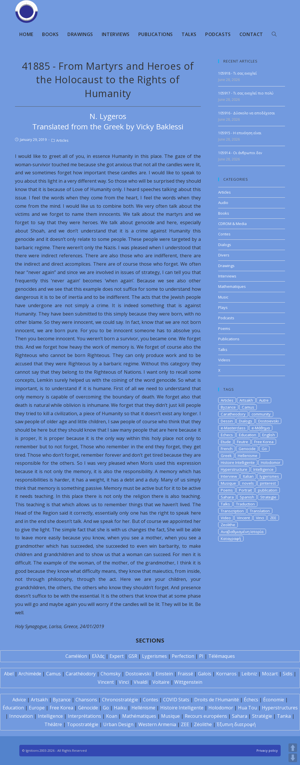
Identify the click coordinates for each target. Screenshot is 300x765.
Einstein (164, 673)
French (227, 448)
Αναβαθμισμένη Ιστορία (242, 531)
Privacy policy (267, 750)
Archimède (29, 673)
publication (267, 490)
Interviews (227, 276)
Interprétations (84, 716)
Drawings (226, 265)
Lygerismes (154, 656)
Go (264, 448)
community (261, 414)
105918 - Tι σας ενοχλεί (237, 73)
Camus (248, 407)
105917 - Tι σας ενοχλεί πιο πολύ (245, 93)
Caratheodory (233, 414)
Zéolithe (203, 724)
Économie (273, 699)
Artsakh (246, 400)
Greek (226, 455)
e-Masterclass (233, 427)
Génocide (88, 707)
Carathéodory (81, 673)
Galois (204, 673)
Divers (223, 255)
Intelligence (263, 469)
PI (201, 656)
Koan (111, 716)
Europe (37, 707)
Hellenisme (247, 455)
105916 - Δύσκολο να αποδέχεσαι (246, 113)
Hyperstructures (280, 707)
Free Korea (263, 441)
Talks (222, 349)
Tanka (284, 716)
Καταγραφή (231, 538)
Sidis (288, 673)
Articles (62, 140)
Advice (19, 699)
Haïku (120, 707)
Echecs (227, 434)
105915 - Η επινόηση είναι (239, 133)
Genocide (247, 448)
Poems (224, 328)
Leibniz (249, 673)
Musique (228, 483)
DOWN (292, 757)
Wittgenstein (188, 682)
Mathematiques (232, 286)
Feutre (242, 441)
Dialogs (224, 244)
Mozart (270, 673)
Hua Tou (247, 707)
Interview (229, 476)
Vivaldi (141, 682)
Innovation (21, 716)
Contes (224, 234)
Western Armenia (157, 724)
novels (248, 483)
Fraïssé (185, 673)
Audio (223, 202)
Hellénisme (143, 707)
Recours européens (206, 716)
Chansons (86, 699)
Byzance (228, 407)
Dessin (227, 421)
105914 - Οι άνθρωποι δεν (240, 152)
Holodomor (270, 462)
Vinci (260, 517)
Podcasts (226, 317)
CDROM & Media (232, 223)
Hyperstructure (234, 469)
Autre (264, 400)
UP (292, 747)
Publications (228, 338)
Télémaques (221, 656)
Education (247, 434)
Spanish (247, 497)
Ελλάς (98, 656)
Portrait (245, 490)
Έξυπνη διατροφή (236, 724)
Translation (260, 510)
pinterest (268, 483)
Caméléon (76, 656)
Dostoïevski (138, 673)
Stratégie (262, 716)
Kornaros (226, 673)
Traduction (245, 504)
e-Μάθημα (261, 427)
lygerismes (269, 476)
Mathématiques (139, 716)
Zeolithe (228, 524)
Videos (224, 359)
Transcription (232, 510)
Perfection (183, 656)
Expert (117, 656)
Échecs (251, 699)
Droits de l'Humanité (216, 699)
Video (226, 517)
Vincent (243, 517)
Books (223, 213)
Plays (223, 307)
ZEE (273, 517)
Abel (9, 673)
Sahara (227, 497)
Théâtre (53, 724)
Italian (248, 476)
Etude (226, 441)
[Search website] (274, 34)
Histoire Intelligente (238, 462)
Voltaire (160, 682)
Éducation (13, 707)
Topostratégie (82, 724)
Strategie (268, 497)
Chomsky (110, 673)
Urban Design (118, 724)
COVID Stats (176, 699)
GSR (133, 656)
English (268, 434)
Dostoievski (268, 421)
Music (223, 297)
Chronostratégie (120, 699)
